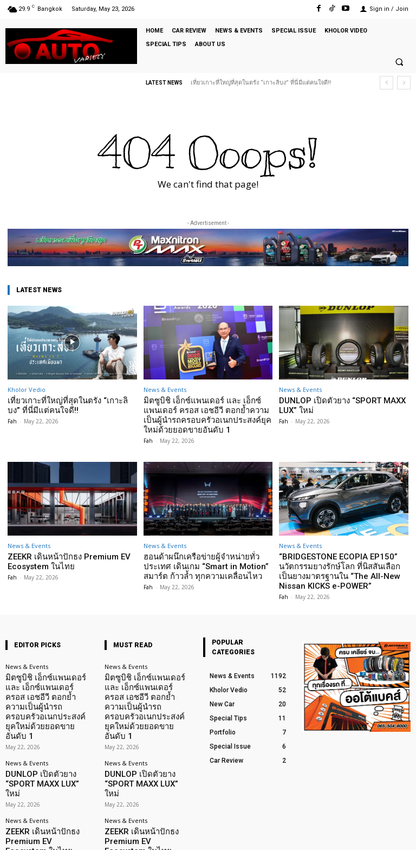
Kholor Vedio (27, 389)
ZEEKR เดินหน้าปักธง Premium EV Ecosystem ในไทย (60, 554)
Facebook (293, 832)
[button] (399, 62)
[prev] (386, 82)
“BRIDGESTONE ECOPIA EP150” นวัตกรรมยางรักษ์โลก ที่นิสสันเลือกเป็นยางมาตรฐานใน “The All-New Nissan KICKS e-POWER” (338, 563)
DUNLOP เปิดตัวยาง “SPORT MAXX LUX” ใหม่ (342, 404)
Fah (12, 418)
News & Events (165, 389)
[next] (404, 82)
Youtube (398, 832)
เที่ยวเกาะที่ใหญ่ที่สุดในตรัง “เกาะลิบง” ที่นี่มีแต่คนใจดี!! (261, 82)
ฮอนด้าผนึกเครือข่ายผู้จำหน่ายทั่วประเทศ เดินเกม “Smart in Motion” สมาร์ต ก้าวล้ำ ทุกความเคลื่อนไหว (206, 558)
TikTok (346, 832)
